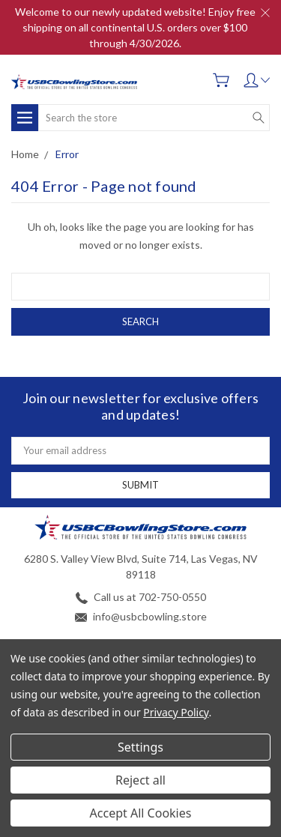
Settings (140, 747)
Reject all (140, 780)
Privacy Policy (175, 712)
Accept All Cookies (141, 813)
